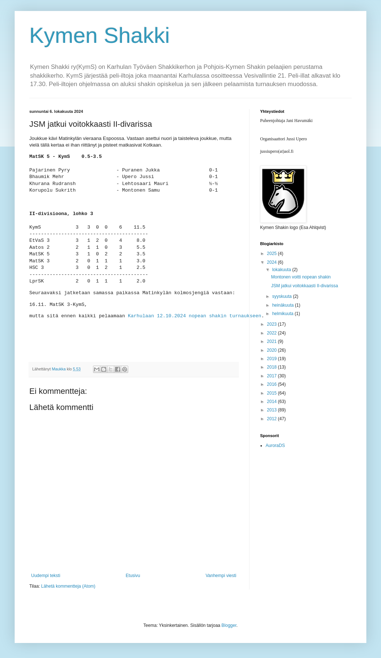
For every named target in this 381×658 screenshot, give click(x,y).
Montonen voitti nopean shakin (301, 277)
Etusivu (133, 575)
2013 (272, 410)
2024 (272, 262)
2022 (272, 333)
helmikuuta (283, 313)
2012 (272, 418)
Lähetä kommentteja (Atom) (68, 586)
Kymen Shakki (99, 35)
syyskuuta (282, 296)
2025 (272, 253)
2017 (272, 375)
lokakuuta (282, 269)
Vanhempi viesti (221, 575)
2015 (272, 393)
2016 (272, 384)
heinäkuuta (283, 305)
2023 (272, 324)
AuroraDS (275, 445)
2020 (272, 350)
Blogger (229, 625)
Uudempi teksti (45, 575)
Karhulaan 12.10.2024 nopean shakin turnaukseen (194, 316)
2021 (272, 341)
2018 (272, 367)
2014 (272, 401)
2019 (272, 358)
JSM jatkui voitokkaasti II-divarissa (304, 285)
